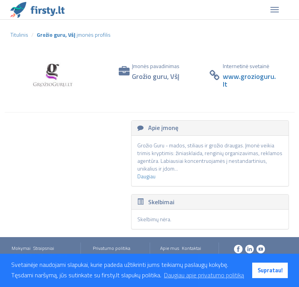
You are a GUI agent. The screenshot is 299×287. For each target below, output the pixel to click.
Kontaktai (191, 248)
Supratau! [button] (270, 270)
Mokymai (21, 248)
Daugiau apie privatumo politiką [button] (204, 275)
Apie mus (169, 248)
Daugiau (146, 176)
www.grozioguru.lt (249, 80)
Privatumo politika (111, 248)
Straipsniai (43, 248)
